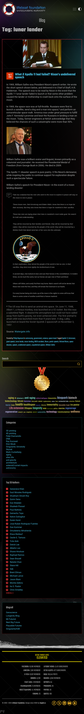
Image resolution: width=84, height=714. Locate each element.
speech (14, 345)
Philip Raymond (18, 338)
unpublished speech (38, 345)
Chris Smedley (16, 590)
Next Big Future (13, 622)
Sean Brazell (15, 558)
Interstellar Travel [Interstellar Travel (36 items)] (64, 405)
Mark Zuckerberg (13, 452)
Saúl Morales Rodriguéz (20, 492)
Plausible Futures (14, 625)
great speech (10, 341)
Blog (42, 20)
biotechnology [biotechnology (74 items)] (11, 401)
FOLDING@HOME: (26, 686)
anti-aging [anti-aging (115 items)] (30, 398)
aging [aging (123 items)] (11, 398)
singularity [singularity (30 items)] (29, 412)
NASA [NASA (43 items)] (44, 409)
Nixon (47, 341)
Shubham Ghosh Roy (19, 496)
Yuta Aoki (14, 541)
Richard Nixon (64, 341)
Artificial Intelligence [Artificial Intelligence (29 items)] (41, 398)
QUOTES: (46, 694)
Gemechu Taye (16, 513)
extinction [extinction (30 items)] (72, 401)
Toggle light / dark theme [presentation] (79, 9)
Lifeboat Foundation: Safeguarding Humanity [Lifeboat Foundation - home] (35, 9)
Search (79, 364)
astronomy (29, 338)
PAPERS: (46, 690)
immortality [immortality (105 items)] (52, 404)
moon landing (29, 341)
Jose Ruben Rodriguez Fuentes (24, 524)
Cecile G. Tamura (17, 537)
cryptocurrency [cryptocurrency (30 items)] (47, 401)
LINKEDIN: (26, 670)
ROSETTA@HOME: (25, 690)
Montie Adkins (16, 583)
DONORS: (33, 678)
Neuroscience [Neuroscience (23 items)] (50, 409)
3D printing (11, 431)
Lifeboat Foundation (18, 703)
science (45, 338)
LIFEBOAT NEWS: (49, 666)
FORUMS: (35, 694)
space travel (53, 338)
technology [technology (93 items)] (51, 412)
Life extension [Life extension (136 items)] (16, 408)
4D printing (11, 433)
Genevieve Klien (17, 489)
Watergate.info (22, 331)
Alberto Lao (15, 548)
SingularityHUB (13, 629)
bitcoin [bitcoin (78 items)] (20, 401)
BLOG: (45, 674)
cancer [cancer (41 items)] (40, 401)
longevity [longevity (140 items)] (37, 408)
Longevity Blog (12, 616)
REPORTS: (47, 682)
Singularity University (15, 446)
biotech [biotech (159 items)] (72, 398)
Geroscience (11, 612)
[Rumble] (75, 703)
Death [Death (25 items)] (56, 401)
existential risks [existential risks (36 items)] (63, 401)
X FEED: (26, 674)
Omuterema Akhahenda (20, 530)
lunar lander (20, 341)
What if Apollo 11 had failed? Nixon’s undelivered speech (45, 76)
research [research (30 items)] (20, 412)
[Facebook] (54, 703)
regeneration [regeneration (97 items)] (11, 411)
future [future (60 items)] (77, 401)
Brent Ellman (15, 572)
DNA (8, 439)
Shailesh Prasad (17, 506)
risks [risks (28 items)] (24, 412)
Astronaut (71, 338)
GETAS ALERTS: (48, 670)
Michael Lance (16, 576)
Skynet (9, 449)
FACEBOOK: (25, 666)
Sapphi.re (43, 703)
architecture (11, 462)
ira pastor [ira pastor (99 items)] (74, 404)
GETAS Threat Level (42, 657)
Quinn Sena (15, 499)
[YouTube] (69, 703)
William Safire (50, 345)
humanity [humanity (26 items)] (38, 405)
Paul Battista (16, 510)
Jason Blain (15, 579)
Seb (11, 569)
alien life (10, 457)
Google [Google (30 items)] (13, 405)
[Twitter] (59, 703)
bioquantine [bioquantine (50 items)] (52, 398)
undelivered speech (24, 345)
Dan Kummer (16, 527)
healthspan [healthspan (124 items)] (29, 404)
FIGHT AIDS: (28, 682)
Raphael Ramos (17, 555)
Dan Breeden (15, 503)
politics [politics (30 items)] (56, 409)
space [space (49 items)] (35, 412)
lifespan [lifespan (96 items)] (28, 408)
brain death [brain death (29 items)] (34, 401)
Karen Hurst (15, 520)
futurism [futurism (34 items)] (8, 405)
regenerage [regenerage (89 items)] (70, 408)
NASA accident (39, 341)
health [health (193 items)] (19, 405)
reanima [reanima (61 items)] (61, 408)
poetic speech (54, 341)
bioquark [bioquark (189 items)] (62, 398)
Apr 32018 (10, 76)
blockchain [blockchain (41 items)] (27, 401)
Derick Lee (14, 544)
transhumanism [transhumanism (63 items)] (64, 412)
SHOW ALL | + (10, 593)
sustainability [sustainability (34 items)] (42, 412)
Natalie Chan (16, 562)
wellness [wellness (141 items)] (75, 412)
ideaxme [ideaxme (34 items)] (43, 405)
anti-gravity (11, 460)
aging (8, 454)
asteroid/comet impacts (17, 465)
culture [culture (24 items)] (53, 401)
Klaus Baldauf (16, 534)
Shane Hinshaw (17, 551)
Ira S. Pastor (15, 586)
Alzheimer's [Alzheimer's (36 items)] (20, 398)
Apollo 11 (65, 338)
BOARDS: (46, 678)
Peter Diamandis (13, 436)
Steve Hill (14, 565)
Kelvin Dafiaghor (17, 517)
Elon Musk (11, 444)
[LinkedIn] (64, 703)
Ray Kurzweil (12, 441)
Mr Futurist (11, 619)
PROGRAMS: (47, 686)
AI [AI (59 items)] (15, 398)
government (38, 338)
